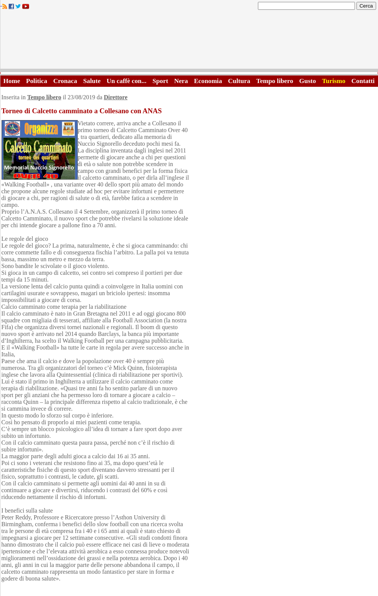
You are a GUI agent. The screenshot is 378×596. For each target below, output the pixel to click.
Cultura (239, 81)
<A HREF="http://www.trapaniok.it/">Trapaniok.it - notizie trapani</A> (189, 41)
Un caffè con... (126, 81)
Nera (181, 81)
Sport (160, 81)
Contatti (363, 81)
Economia (208, 81)
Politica (36, 81)
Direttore (115, 97)
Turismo (334, 81)
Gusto (307, 81)
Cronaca (65, 81)
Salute (91, 81)
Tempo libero (274, 81)
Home (11, 81)
